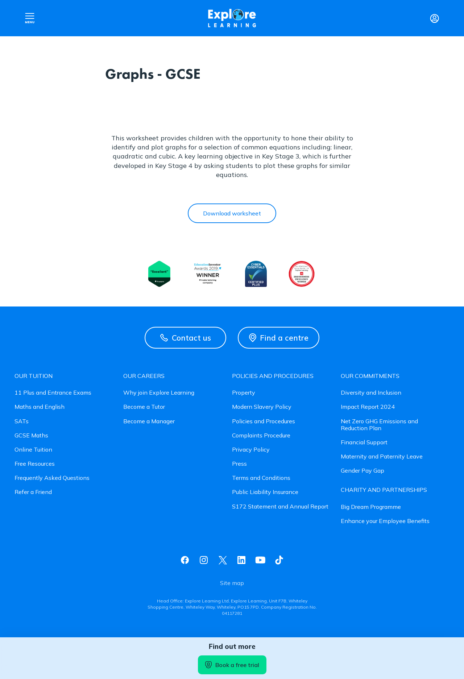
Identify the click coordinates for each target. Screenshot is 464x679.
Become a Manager (149, 421)
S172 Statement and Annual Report (280, 506)
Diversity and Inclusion (371, 392)
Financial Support (364, 442)
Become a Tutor (144, 406)
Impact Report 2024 (368, 406)
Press (239, 463)
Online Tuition (33, 449)
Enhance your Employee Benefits (385, 521)
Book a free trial (232, 664)
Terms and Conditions (261, 477)
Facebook (185, 560)
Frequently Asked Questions (52, 477)
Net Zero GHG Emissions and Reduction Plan (379, 425)
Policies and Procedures (263, 421)
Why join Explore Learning (158, 392)
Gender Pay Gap (362, 470)
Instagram (203, 560)
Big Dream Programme (371, 506)
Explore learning (232, 18)
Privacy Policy (251, 449)
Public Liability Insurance (265, 492)
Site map (232, 583)
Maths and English (39, 406)
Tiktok (279, 560)
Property (243, 392)
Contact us (185, 337)
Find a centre (278, 337)
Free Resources (34, 463)
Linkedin (241, 560)
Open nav (30, 18)
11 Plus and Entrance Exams (52, 392)
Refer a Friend (33, 492)
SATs (21, 421)
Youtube (260, 560)
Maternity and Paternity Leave (382, 456)
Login (434, 18)
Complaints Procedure (261, 435)
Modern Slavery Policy (261, 406)
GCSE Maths (31, 435)
